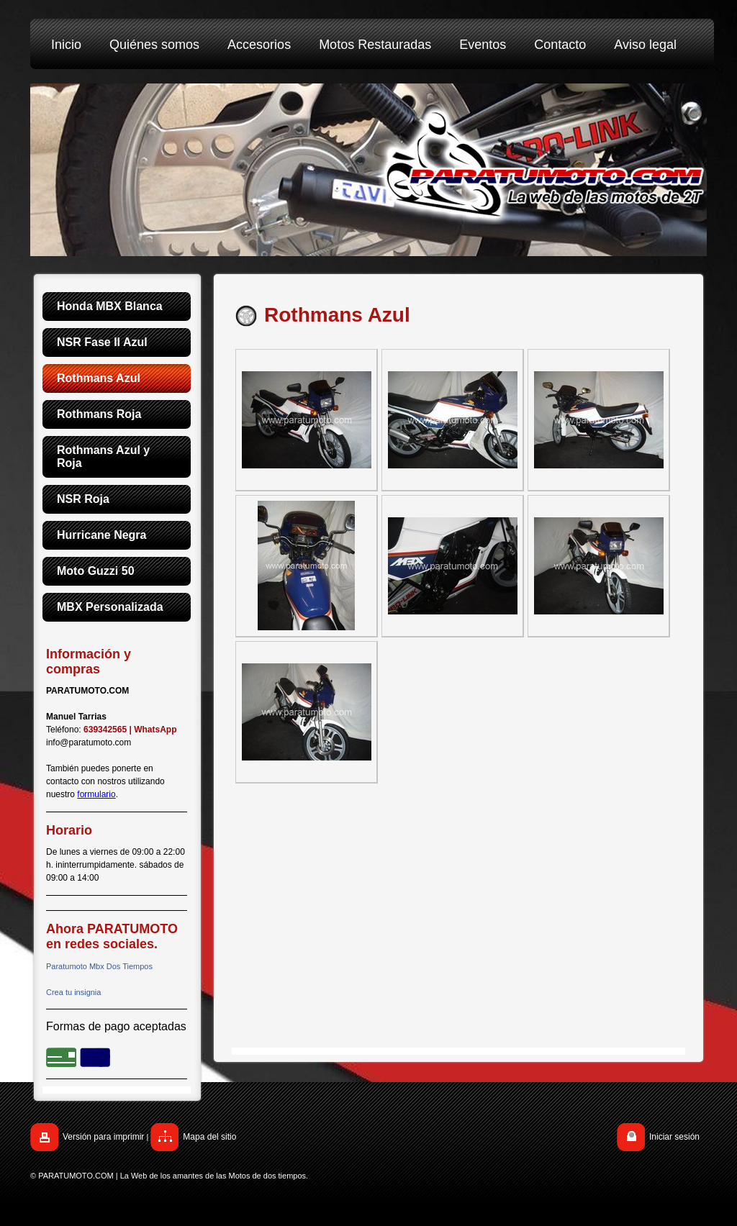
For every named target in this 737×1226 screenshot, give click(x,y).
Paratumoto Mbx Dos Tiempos (99, 966)
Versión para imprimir (103, 1137)
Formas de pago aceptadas (116, 1026)
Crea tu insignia (73, 992)
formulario (96, 794)
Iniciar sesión (674, 1137)
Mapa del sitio (209, 1137)
